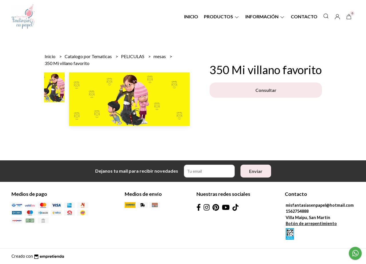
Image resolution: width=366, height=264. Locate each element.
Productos (222, 16)
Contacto (304, 16)
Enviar (255, 171)
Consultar (266, 90)
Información (265, 16)
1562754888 (297, 211)
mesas (160, 56)
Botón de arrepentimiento (311, 223)
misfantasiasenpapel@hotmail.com (320, 205)
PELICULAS (133, 56)
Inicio (191, 16)
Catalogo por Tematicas (89, 56)
